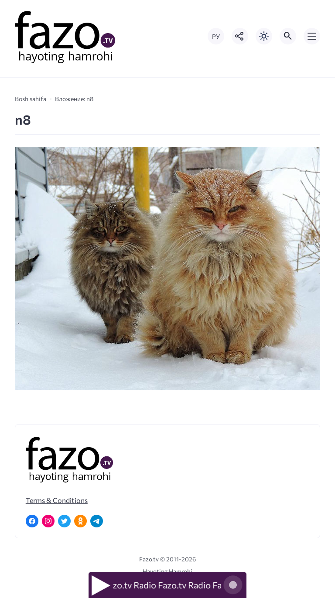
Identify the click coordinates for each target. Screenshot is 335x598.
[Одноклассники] (80, 521)
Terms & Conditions (57, 500)
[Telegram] (96, 521)
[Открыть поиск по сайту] (288, 36)
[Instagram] (48, 521)
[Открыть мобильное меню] (312, 36)
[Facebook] (32, 521)
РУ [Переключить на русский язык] (216, 36)
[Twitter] (64, 521)
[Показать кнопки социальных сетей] (240, 36)
